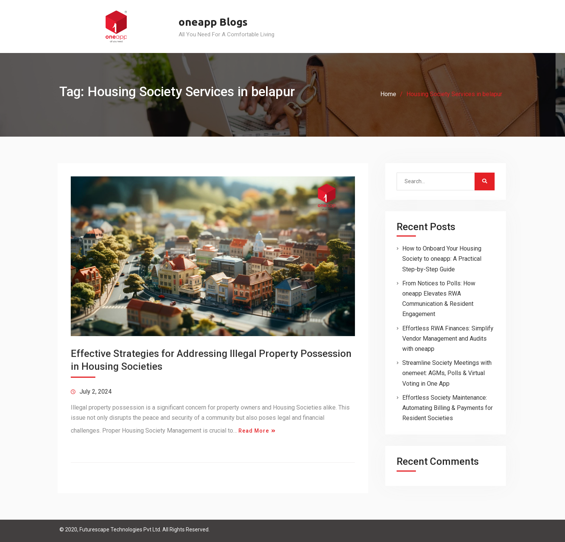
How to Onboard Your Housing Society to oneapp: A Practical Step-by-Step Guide (441, 259)
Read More (253, 431)
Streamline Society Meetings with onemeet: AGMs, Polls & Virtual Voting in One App (447, 373)
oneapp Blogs (213, 22)
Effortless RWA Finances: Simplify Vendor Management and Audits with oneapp (447, 338)
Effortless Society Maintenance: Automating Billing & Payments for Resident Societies (447, 408)
